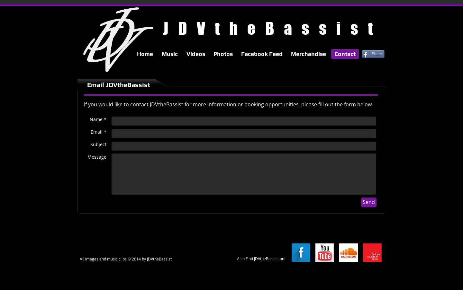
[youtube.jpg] (324, 252)
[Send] (369, 202)
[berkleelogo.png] (372, 252)
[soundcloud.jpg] (348, 252)
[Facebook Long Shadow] (301, 252)
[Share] (373, 54)
